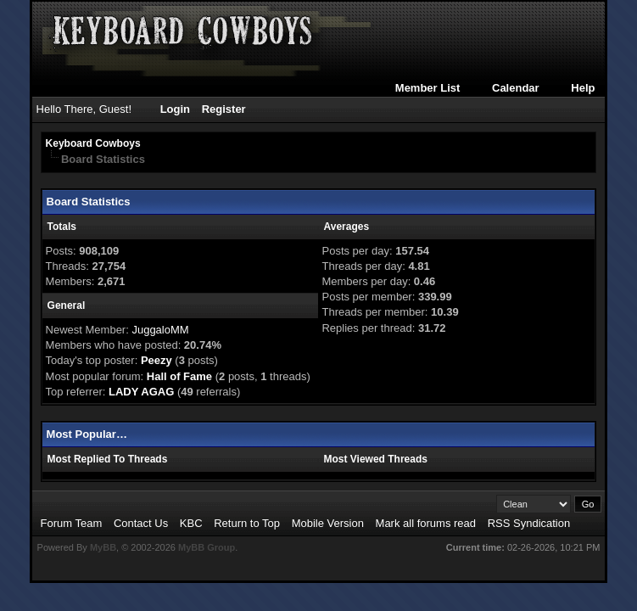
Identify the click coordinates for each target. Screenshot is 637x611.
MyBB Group (206, 547)
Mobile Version (328, 523)
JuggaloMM (159, 329)
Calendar (515, 87)
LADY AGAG (141, 391)
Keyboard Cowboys (93, 143)
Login (175, 109)
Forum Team (72, 523)
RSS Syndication (529, 523)
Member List (428, 87)
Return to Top (247, 523)
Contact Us (141, 523)
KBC (191, 523)
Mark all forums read (426, 523)
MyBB (103, 547)
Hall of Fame (179, 376)
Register (224, 109)
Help (583, 87)
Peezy (156, 360)
